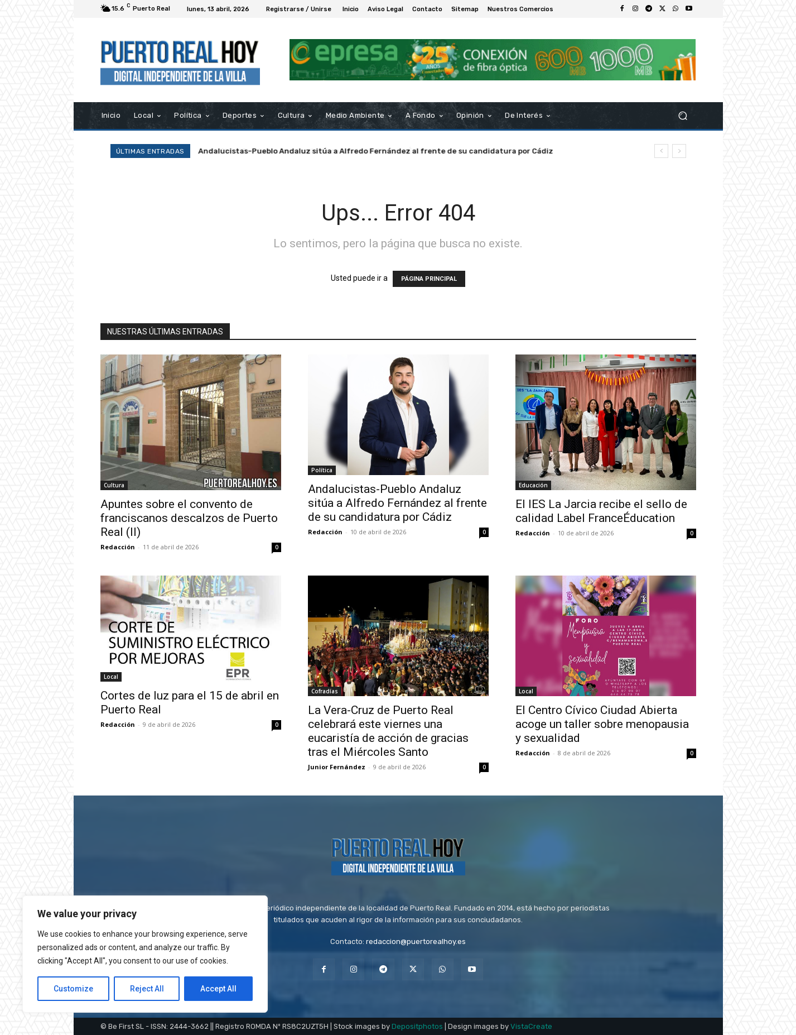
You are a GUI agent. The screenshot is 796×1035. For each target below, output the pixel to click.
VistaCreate (531, 1026)
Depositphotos (417, 1026)
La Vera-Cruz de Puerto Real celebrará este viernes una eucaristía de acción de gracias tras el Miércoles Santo (388, 731)
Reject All (147, 988)
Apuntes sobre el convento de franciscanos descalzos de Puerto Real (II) (189, 518)
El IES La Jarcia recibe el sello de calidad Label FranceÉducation (601, 511)
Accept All (218, 988)
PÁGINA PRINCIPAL (429, 278)
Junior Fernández (336, 767)
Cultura (114, 485)
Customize (73, 988)
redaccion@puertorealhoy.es (416, 941)
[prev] (661, 151)
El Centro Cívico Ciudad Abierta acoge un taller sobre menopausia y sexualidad (602, 724)
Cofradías (324, 691)
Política (321, 470)
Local (111, 677)
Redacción (117, 547)
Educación (533, 485)
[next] (679, 151)
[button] (683, 115)
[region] (145, 954)
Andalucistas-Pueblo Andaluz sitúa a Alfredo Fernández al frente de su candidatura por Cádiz (376, 151)
